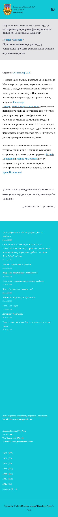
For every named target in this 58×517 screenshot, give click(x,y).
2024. (4, 474)
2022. (4, 463)
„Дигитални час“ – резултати (38, 206)
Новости (6, 489)
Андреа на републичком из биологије (19, 273)
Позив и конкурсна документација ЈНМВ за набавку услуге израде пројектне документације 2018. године (28, 194)
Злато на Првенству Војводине (16, 264)
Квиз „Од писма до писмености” (17, 289)
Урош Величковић (12, 172)
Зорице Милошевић (27, 158)
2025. (4, 479)
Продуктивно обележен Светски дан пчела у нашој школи (26, 324)
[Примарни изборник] (53, 9)
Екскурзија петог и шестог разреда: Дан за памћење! (22, 234)
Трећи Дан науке (10, 306)
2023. (4, 469)
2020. (4, 453)
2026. (4, 484)
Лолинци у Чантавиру (12, 314)
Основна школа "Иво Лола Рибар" (37, 506)
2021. (4, 458)
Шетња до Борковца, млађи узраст (18, 297)
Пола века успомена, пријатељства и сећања (23, 281)
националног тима (25, 106)
